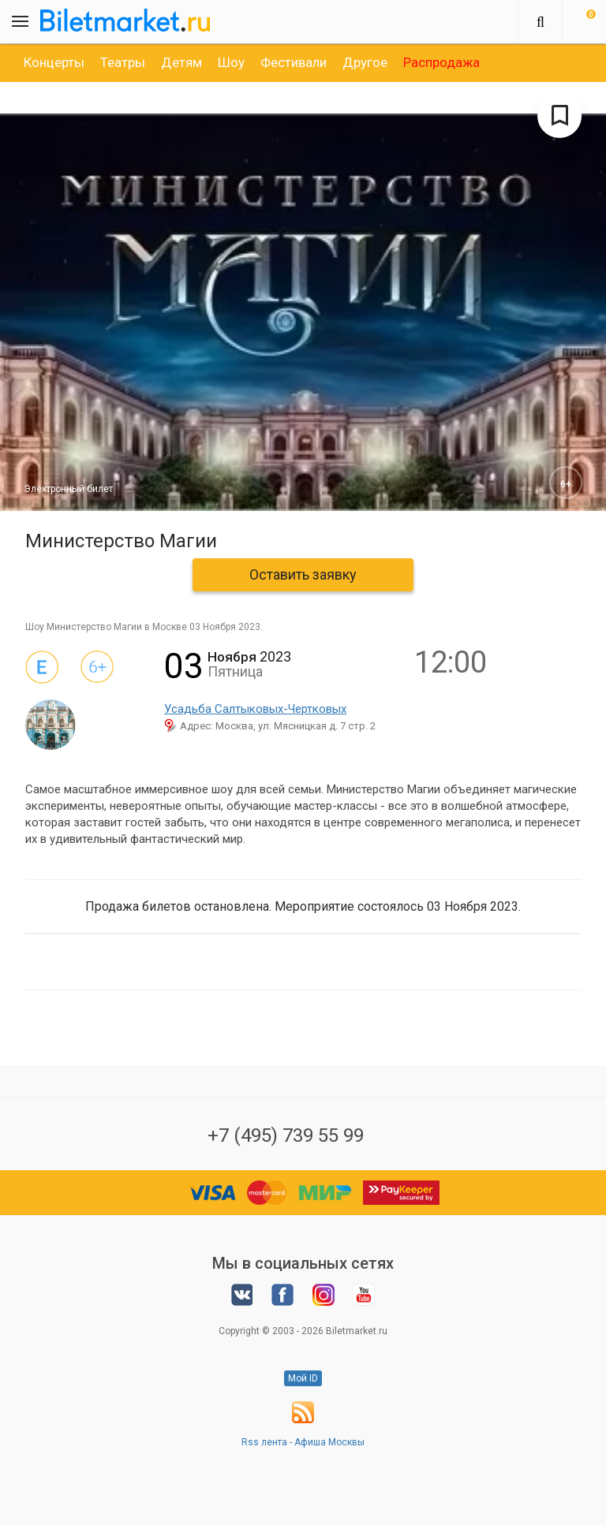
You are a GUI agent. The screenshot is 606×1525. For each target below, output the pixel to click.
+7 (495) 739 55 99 (286, 1135)
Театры (122, 62)
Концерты (54, 62)
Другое (364, 62)
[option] (54, 62)
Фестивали (293, 62)
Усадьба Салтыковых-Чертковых (255, 709)
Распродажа (441, 62)
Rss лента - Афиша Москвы (303, 1442)
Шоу (231, 62)
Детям (181, 62)
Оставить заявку (303, 574)
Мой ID (303, 1378)
